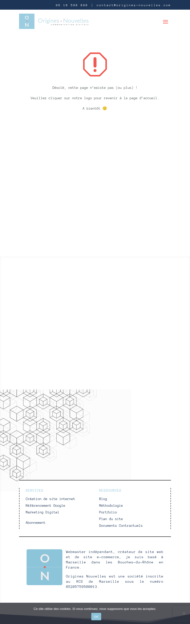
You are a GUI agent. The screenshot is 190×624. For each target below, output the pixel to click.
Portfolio (108, 512)
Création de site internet (50, 499)
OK (96, 617)
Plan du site (111, 519)
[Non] (183, 613)
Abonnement (36, 523)
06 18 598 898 (72, 5)
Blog (103, 499)
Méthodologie (111, 505)
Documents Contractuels (121, 526)
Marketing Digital (42, 512)
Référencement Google (45, 505)
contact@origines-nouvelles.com (134, 5)
